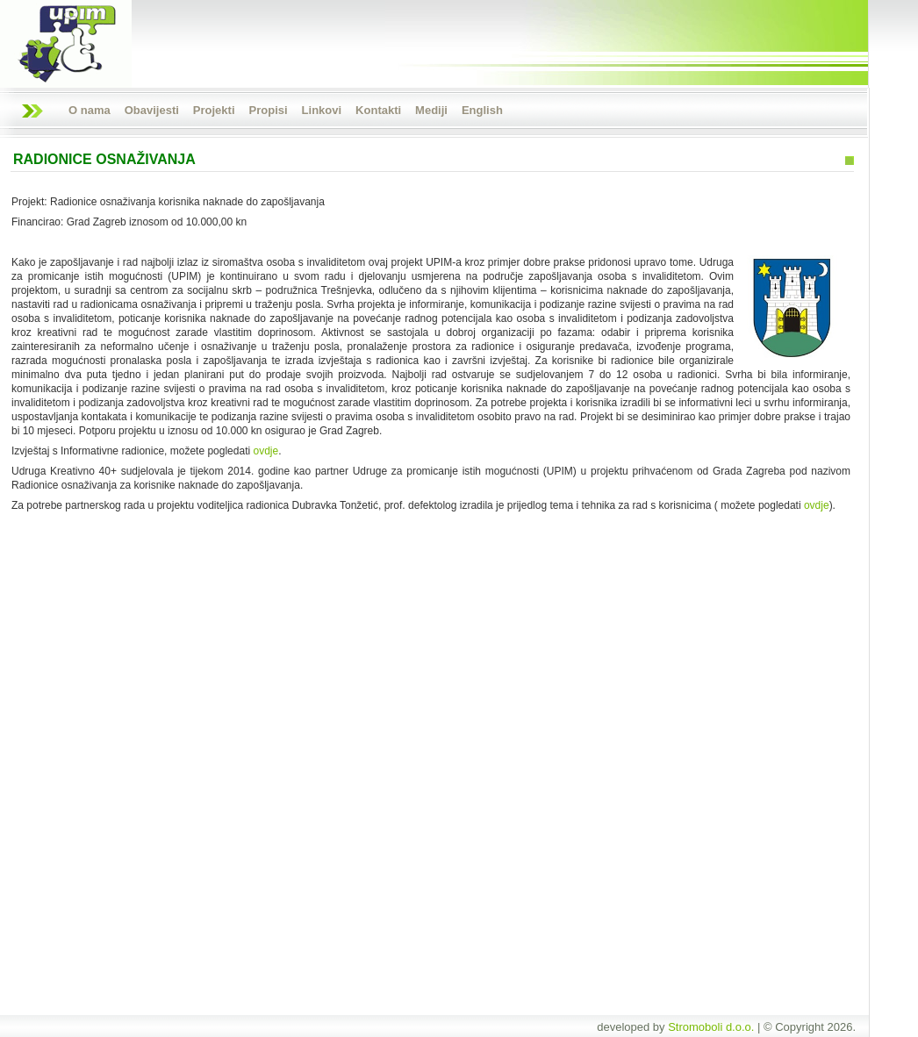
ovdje (265, 451)
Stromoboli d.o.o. (711, 1026)
